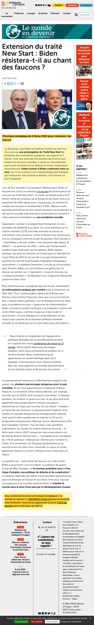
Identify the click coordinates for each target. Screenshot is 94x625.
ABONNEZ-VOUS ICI (39, 499)
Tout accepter (21, 621)
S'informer (19, 13)
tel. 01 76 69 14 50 (8, 8)
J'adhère (58, 5)
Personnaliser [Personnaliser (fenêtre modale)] (52, 621)
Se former (42, 13)
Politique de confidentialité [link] (70, 622)
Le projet (31, 13)
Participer (55, 13)
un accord (42, 191)
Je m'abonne (86, 5)
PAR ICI (6, 139)
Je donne (72, 5)
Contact (67, 13)
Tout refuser (36, 621)
